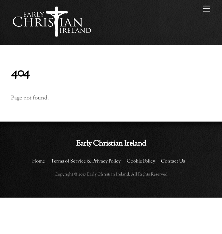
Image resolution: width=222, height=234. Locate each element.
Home (38, 161)
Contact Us (173, 161)
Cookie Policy (141, 161)
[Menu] (206, 9)
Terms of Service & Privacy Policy (86, 161)
